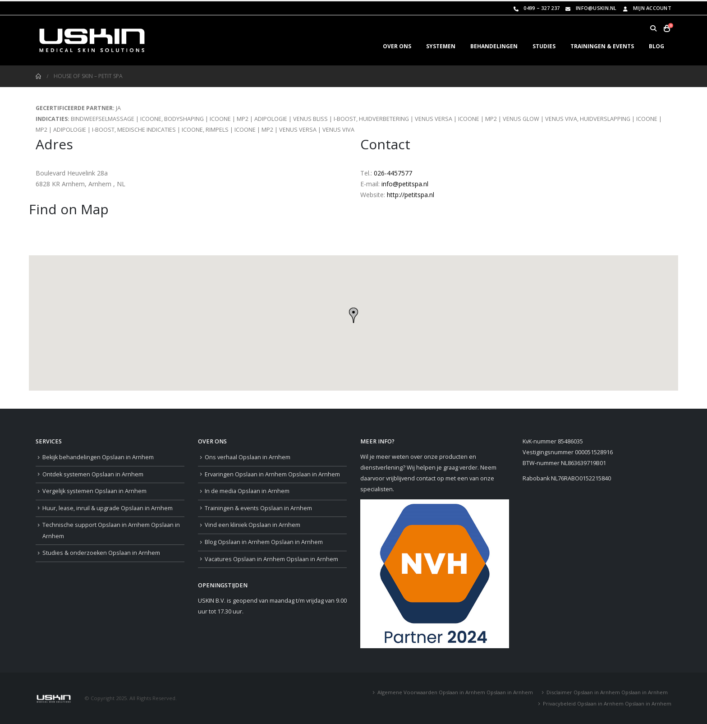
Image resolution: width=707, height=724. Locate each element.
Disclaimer (607, 692)
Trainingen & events (258, 508)
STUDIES (544, 46)
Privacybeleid (607, 703)
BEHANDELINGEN (494, 46)
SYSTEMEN (440, 46)
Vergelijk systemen (94, 491)
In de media (247, 491)
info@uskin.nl (590, 8)
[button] (653, 28)
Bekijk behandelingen (98, 457)
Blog (264, 542)
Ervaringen (272, 474)
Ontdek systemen (92, 474)
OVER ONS (397, 46)
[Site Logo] (92, 40)
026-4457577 (393, 173)
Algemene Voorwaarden (455, 692)
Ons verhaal (247, 457)
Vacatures (271, 559)
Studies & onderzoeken (101, 553)
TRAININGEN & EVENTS (602, 46)
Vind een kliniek (252, 525)
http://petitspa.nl (410, 194)
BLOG (656, 46)
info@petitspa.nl (404, 184)
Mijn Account (646, 8)
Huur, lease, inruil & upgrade (107, 508)
